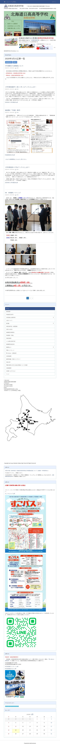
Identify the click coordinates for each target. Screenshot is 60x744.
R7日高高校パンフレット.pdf (11, 666)
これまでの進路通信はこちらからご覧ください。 (16, 159)
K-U (16, 89)
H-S (16, 194)
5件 (15, 62)
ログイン (54, 1)
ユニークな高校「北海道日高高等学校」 (13, 2)
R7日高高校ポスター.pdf (10, 668)
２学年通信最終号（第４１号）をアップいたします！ (20, 87)
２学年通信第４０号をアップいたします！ (17, 167)
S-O (16, 68)
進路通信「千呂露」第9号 (12, 110)
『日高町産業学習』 (35, 40)
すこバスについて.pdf (10, 493)
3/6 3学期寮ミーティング (13, 192)
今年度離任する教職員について (14, 66)
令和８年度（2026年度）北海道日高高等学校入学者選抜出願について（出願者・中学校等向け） (27, 470)
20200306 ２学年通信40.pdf (11, 182)
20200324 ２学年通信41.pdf (11, 102)
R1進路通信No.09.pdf (10, 155)
